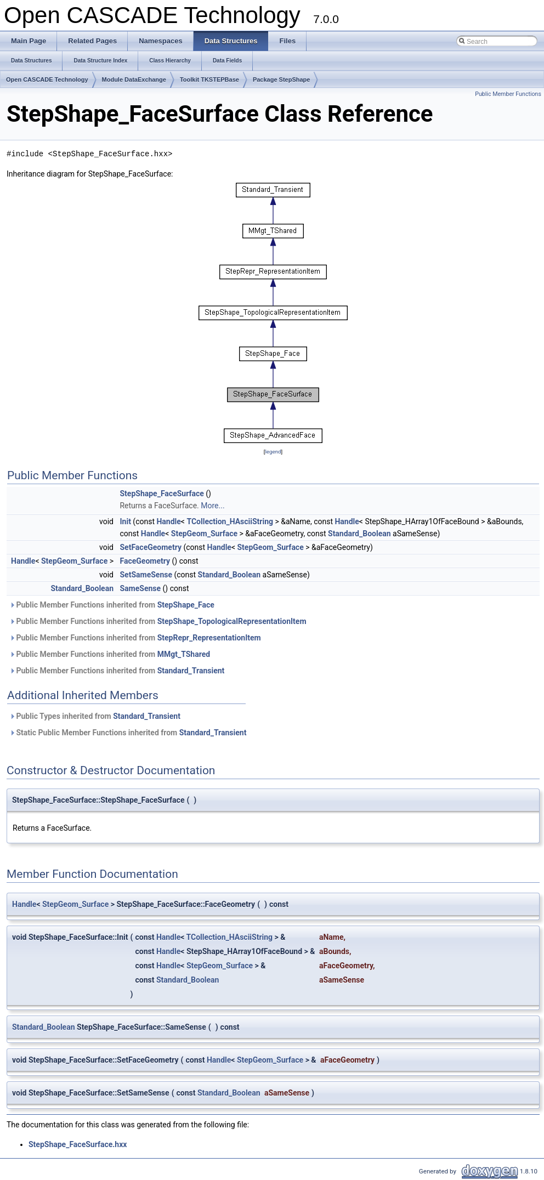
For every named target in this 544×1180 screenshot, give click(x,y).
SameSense (140, 588)
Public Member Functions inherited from (111, 604)
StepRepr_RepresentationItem (209, 637)
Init (125, 521)
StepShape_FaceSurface (161, 493)
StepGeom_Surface (204, 533)
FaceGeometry (145, 561)
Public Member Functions (508, 94)
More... (212, 505)
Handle (168, 521)
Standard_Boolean (359, 533)
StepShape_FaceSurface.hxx (78, 1144)
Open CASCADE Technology (47, 79)
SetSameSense (146, 574)
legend (273, 452)
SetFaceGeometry (150, 547)
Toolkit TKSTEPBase (209, 79)
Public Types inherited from (94, 716)
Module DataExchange (134, 79)
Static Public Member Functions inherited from (127, 732)
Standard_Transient (191, 670)
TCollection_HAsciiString (229, 521)
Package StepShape (281, 79)
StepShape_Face (185, 604)
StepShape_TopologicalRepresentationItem (232, 621)
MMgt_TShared (183, 654)
